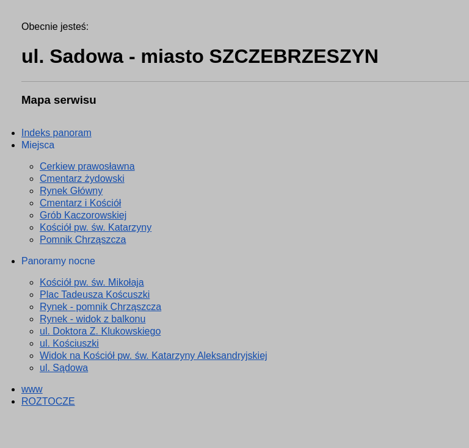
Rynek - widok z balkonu (92, 319)
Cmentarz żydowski (82, 178)
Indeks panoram (56, 133)
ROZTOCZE (48, 401)
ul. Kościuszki (69, 343)
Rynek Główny (71, 191)
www (32, 389)
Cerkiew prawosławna (87, 166)
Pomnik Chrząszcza (83, 239)
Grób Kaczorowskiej (83, 215)
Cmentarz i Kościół (80, 203)
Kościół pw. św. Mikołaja (92, 282)
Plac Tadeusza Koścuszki (95, 294)
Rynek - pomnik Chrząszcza (100, 307)
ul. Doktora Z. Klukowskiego (100, 331)
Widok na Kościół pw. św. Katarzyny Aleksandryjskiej (153, 355)
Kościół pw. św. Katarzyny (95, 227)
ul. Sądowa (64, 368)
